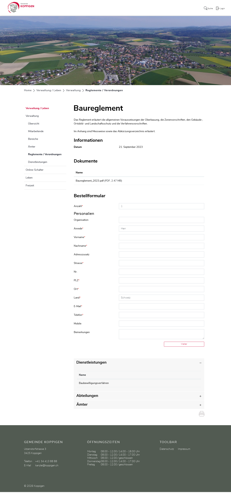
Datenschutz (167, 450)
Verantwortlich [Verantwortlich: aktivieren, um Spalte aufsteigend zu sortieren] (142, 376)
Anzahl (78, 207)
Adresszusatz (81, 255)
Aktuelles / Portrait (87, 8)
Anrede (78, 229)
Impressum (184, 450)
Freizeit (30, 185)
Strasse (78, 264)
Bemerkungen (82, 333)
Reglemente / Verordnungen (47, 154)
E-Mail (78, 307)
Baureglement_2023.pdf (90, 180)
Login (222, 9)
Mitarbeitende (35, 131)
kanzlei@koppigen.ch (46, 466)
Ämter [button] (82, 405)
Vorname (79, 238)
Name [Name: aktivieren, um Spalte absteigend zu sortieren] (82, 376)
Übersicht (33, 123)
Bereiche (33, 139)
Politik (106, 8)
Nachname (80, 247)
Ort (76, 290)
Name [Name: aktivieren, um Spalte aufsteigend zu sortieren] (79, 172)
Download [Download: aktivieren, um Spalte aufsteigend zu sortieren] (179, 172)
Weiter (184, 345)
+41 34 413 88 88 (46, 462)
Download (188, 181)
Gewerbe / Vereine (177, 8)
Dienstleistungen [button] (91, 363)
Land (77, 298)
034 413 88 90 (177, 384)
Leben (29, 177)
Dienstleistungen (37, 162)
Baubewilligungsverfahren (94, 384)
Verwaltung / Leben (125, 8)
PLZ (76, 281)
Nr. (75, 272)
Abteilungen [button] (87, 397)
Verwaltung (32, 116)
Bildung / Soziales (152, 8)
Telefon (78, 316)
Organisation (81, 221)
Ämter (31, 146)
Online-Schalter (34, 170)
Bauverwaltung (141, 384)
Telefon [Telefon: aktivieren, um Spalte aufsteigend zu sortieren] (172, 376)
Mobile (77, 324)
